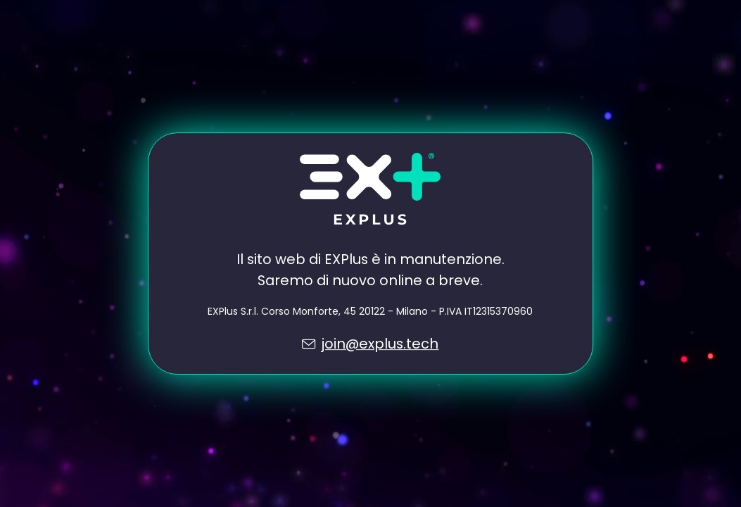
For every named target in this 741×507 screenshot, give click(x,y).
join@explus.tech (379, 343)
